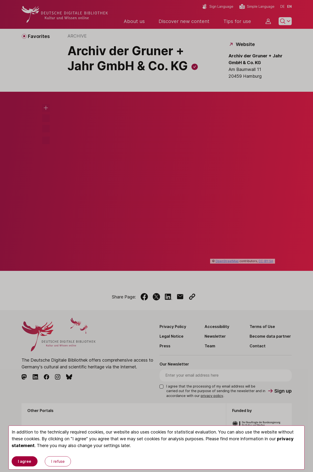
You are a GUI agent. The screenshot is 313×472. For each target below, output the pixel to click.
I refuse (58, 461)
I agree (24, 461)
